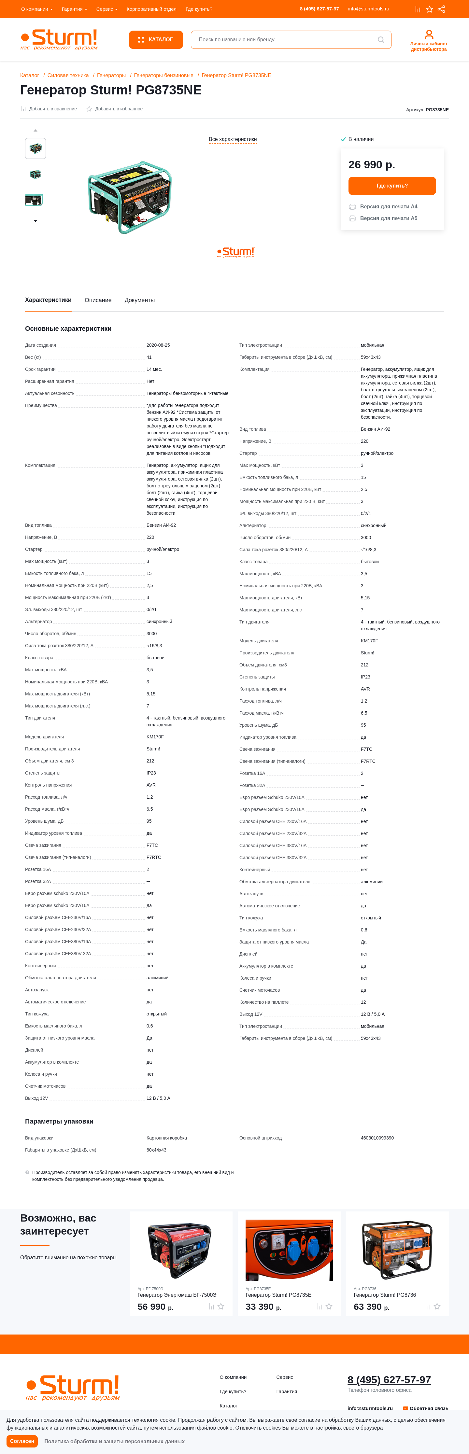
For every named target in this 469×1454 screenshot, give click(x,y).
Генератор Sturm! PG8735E (278, 1295)
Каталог (29, 75)
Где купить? (199, 9)
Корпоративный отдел (152, 9)
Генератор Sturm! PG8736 (385, 1295)
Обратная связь (425, 1408)
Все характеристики (233, 139)
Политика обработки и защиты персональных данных (114, 1441)
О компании (34, 9)
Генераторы (111, 75)
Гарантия (72, 9)
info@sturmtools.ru (368, 8)
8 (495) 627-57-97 (319, 8)
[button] (383, 207)
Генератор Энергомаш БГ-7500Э (177, 1295)
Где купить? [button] (392, 186)
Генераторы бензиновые (163, 75)
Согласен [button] (22, 1441)
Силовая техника (68, 75)
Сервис (104, 9)
